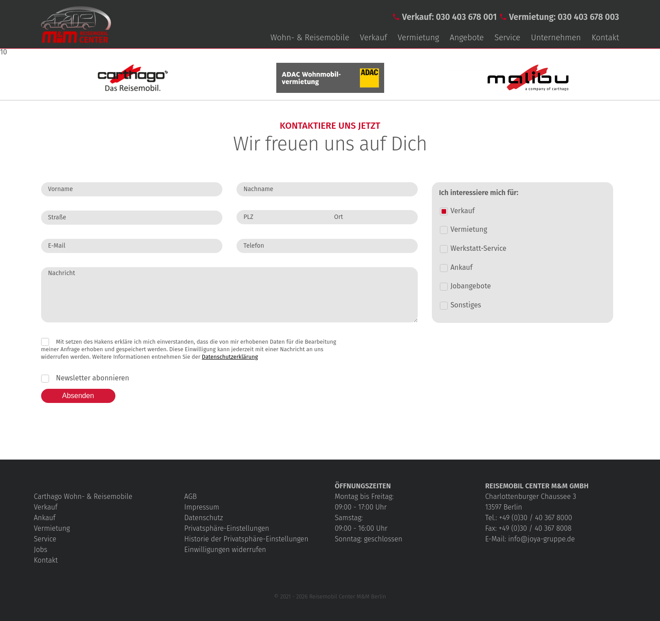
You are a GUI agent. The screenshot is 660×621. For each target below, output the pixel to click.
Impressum (201, 507)
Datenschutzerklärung (230, 356)
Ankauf (45, 518)
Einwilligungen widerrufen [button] (225, 549)
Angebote (467, 37)
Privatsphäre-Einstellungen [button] (226, 528)
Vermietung (418, 37)
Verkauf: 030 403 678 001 (449, 17)
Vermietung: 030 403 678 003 (564, 17)
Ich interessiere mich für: (479, 192)
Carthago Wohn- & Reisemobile (83, 496)
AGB (190, 496)
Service (507, 37)
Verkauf (373, 37)
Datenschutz (203, 518)
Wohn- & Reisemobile (310, 37)
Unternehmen (556, 37)
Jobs (41, 549)
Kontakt (605, 37)
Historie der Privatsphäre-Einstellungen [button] (246, 539)
